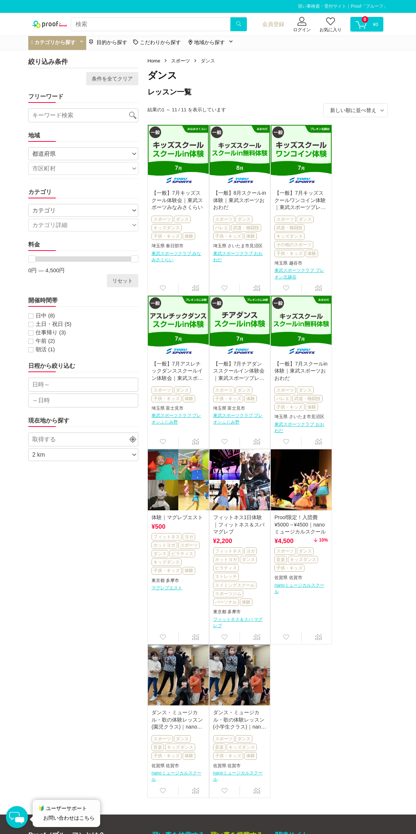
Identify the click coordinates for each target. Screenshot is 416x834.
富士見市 (355, 235)
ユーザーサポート (172, 742)
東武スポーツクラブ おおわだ (236, 255)
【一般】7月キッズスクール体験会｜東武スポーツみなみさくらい (177, 198)
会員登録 (273, 24)
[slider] (32, 259)
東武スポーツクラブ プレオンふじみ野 (356, 246)
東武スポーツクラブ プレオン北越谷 (296, 272)
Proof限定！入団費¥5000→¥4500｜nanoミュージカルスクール (177, 561)
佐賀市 (172, 615)
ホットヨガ (285, 388)
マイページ (165, 732)
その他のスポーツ (291, 243)
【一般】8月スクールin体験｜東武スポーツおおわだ (237, 198)
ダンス (182, 217)
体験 (189, 234)
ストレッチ (344, 420)
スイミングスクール (353, 428)
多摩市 (292, 424)
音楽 (157, 596)
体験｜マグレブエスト (297, 361)
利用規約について (47, 754)
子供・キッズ (166, 234)
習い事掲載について (233, 701)
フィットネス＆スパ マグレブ (356, 466)
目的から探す (108, 42)
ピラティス (303, 397)
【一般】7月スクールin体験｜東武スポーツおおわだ (237, 368)
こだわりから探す (172, 722)
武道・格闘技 (244, 226)
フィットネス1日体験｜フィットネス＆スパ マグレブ (357, 368)
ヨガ (309, 380)
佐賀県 (158, 615)
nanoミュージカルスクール (176, 625)
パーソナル (344, 445)
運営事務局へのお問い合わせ (59, 776)
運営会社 (37, 761)
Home (153, 61)
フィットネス (287, 380)
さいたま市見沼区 (243, 244)
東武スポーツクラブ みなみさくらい (176, 255)
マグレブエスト (287, 431)
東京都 (278, 424)
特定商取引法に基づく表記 (56, 769)
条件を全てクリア (112, 79)
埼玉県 (158, 244)
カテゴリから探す (172, 701)
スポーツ (180, 61)
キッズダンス (166, 226)
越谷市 (292, 261)
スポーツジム (346, 437)
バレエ (220, 226)
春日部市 (174, 244)
